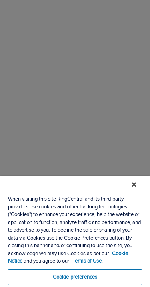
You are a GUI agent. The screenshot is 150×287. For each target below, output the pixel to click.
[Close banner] (139, 189)
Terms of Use (87, 261)
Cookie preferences (75, 277)
